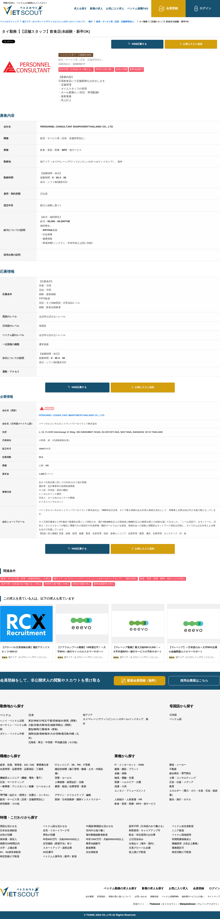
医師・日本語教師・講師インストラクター (78, 799)
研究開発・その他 (9, 804)
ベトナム (5, 715)
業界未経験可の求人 (104, 584)
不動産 (173, 769)
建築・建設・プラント (126, 769)
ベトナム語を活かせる (55, 826)
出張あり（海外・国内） (142, 843)
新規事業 (91, 848)
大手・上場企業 (8, 848)
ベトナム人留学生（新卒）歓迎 (60, 856)
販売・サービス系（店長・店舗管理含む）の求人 (25, 579)
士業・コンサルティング (182, 778)
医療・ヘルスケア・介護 (127, 782)
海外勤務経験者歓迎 (97, 835)
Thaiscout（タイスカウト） (164, 904)
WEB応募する (137, 44)
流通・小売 (120, 786)
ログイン (214, 888)
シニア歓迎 (178, 830)
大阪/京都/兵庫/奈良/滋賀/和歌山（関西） (50, 725)
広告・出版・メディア (181, 782)
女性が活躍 (6, 835)
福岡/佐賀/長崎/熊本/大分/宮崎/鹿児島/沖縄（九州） (53, 736)
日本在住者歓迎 (8, 830)
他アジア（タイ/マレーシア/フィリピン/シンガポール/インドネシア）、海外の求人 (95, 579)
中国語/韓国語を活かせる (99, 826)
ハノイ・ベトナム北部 (12, 721)
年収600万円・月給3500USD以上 (61, 839)
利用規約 (101, 897)
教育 (171, 786)
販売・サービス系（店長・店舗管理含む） (115, 22)
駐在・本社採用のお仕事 (142, 835)
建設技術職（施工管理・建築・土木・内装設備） (79, 771)
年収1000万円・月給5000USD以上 (105, 839)
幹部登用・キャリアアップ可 (144, 830)
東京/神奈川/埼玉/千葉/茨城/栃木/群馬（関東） (53, 721)
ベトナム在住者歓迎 (183, 826)
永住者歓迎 (92, 852)
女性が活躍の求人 (81, 584)
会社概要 (90, 897)
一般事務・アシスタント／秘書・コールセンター (25, 788)
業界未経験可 (93, 843)
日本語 (173, 715)
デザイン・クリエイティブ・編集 (73, 795)
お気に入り (190, 44)
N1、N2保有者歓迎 (10, 852)
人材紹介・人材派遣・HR (128, 799)
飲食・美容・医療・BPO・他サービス (135, 804)
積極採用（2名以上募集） (186, 843)
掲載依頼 (154, 897)
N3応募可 (48, 852)
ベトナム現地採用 (181, 835)
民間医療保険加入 (181, 839)
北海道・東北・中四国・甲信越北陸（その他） (53, 742)
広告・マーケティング (12, 782)
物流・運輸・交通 (124, 778)
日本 (31, 715)
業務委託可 (178, 848)
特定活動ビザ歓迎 (181, 852)
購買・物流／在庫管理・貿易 (70, 786)
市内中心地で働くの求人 (57, 584)
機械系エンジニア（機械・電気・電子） (21, 778)
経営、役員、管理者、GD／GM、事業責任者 (24, 765)
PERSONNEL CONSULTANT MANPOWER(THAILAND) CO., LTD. (72, 415)
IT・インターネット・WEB (129, 765)
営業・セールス (63, 778)
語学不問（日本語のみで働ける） (147, 826)
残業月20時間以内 (10, 843)
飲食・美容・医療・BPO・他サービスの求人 (162, 579)
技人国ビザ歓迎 (137, 852)
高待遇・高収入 (8, 839)
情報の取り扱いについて (120, 897)
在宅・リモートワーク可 (56, 830)
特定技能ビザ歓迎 (9, 856)
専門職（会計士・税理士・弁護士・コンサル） (25, 795)
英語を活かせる (8, 826)
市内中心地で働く (95, 830)
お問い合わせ (141, 897)
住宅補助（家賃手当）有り (57, 843)
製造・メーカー (177, 765)
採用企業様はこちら (194, 680)
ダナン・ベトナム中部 (12, 734)
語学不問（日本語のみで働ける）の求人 (21, 584)
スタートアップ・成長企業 (57, 848)
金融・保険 (120, 773)
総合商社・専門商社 (180, 773)
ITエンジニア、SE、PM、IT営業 (72, 765)
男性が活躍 (49, 835)
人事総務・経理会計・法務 (69, 782)
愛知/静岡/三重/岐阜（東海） (43, 729)
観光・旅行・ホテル (180, 799)
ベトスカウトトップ (9, 22)
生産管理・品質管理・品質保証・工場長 (21, 769)
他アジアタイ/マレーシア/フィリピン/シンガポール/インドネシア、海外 (115, 719)
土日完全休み (136, 839)
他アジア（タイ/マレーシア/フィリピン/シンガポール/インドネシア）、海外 (57, 22)
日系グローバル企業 (140, 848)
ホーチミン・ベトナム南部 (13, 727)
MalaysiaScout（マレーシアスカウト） (200, 904)
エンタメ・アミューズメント (130, 791)
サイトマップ (214, 897)
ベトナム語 (175, 719)
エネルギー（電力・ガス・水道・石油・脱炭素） (193, 793)
